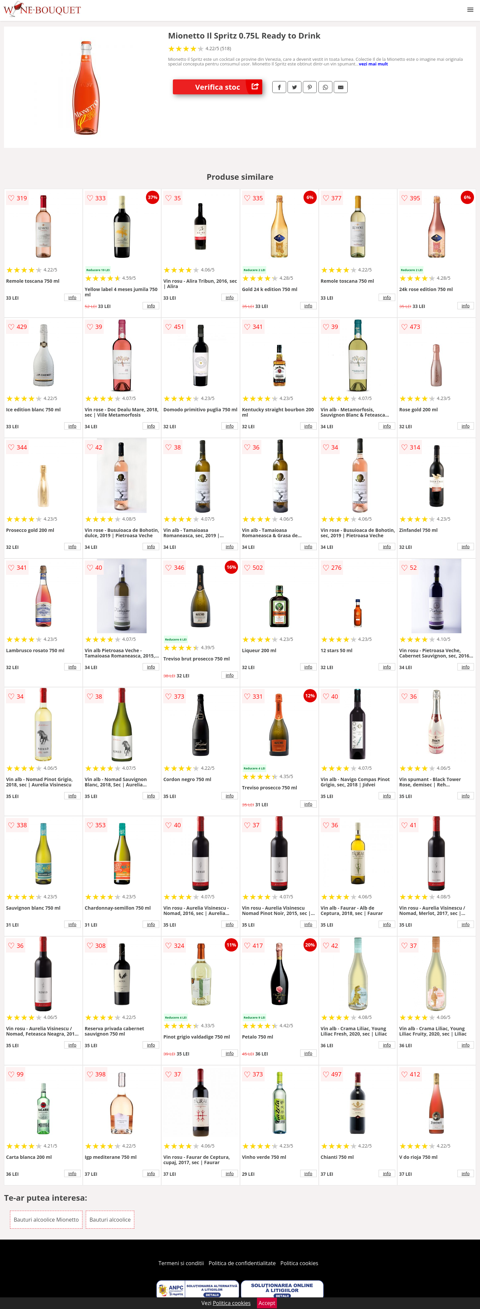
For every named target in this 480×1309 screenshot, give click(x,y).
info (72, 297)
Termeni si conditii (181, 1263)
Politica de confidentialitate (242, 1263)
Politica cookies (299, 1263)
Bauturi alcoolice (110, 1219)
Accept (267, 1303)
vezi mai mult (373, 64)
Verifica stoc (228, 86)
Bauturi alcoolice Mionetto (46, 1219)
